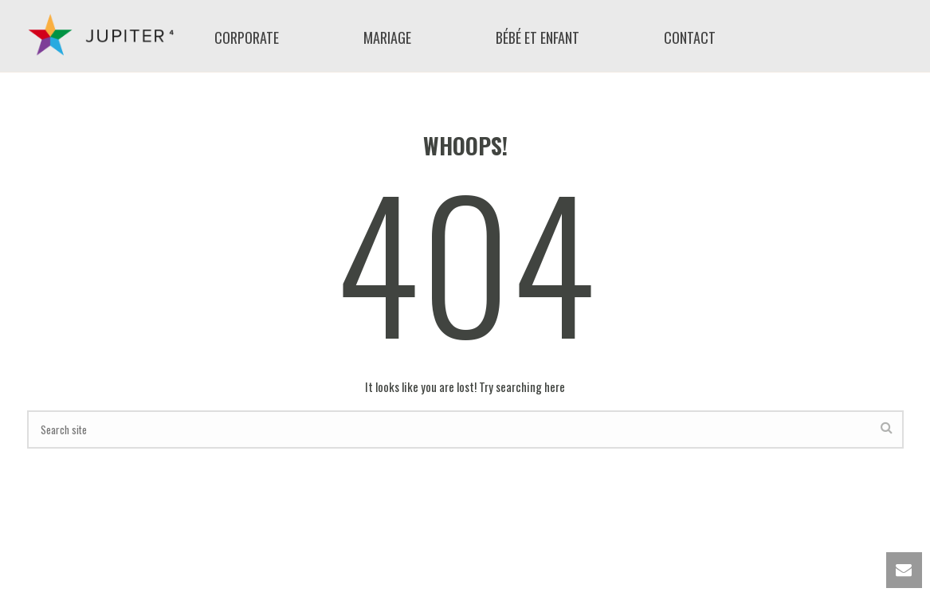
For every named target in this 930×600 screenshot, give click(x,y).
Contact (690, 38)
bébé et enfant (537, 38)
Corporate (246, 38)
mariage (387, 38)
